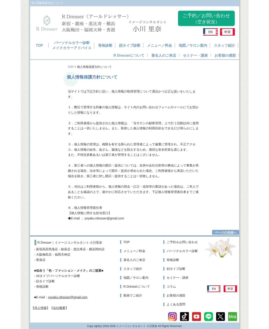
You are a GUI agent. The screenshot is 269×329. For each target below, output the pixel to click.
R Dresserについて (129, 55)
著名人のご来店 (163, 55)
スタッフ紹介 (224, 45)
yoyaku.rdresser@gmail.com (68, 297)
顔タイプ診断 (129, 45)
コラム (171, 286)
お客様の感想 (225, 55)
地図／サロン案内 (193, 45)
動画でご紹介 (132, 295)
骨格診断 (105, 45)
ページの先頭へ (226, 232)
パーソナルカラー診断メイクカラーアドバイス (71, 45)
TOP (39, 45)
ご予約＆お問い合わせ (182, 242)
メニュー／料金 (159, 45)
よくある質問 (176, 304)
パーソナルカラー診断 (182, 251)
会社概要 (59, 308)
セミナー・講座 (195, 55)
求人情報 (40, 308)
